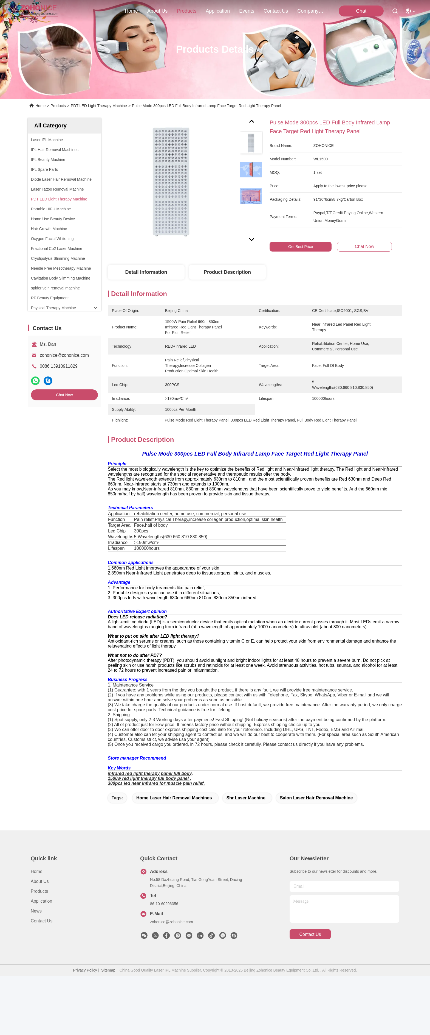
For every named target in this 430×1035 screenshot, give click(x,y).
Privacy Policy (85, 1029)
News (36, 969)
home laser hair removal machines (174, 856)
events (246, 11)
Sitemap (108, 1029)
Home (131, 11)
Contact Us (41, 979)
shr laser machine (246, 856)
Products (58, 106)
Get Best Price (300, 247)
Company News (310, 11)
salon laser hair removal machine (316, 856)
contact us (276, 11)
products (186, 11)
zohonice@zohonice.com (64, 355)
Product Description (227, 272)
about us (157, 11)
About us (40, 940)
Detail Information (146, 272)
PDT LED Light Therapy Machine (99, 106)
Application (41, 960)
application (218, 11)
